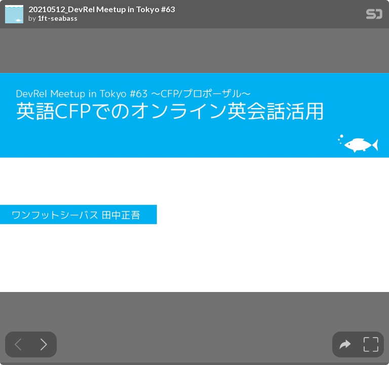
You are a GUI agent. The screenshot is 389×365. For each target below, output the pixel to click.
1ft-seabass (57, 18)
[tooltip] (345, 344)
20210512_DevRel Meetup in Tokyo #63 (101, 9)
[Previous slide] (18, 344)
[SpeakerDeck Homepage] (374, 16)
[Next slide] (43, 344)
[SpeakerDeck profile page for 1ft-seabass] (14, 14)
